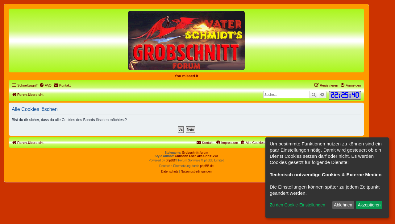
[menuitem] (45, 85)
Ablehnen (343, 204)
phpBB (170, 160)
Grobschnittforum (195, 152)
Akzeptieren (369, 204)
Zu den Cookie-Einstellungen (297, 204)
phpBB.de (207, 166)
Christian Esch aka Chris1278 (196, 156)
